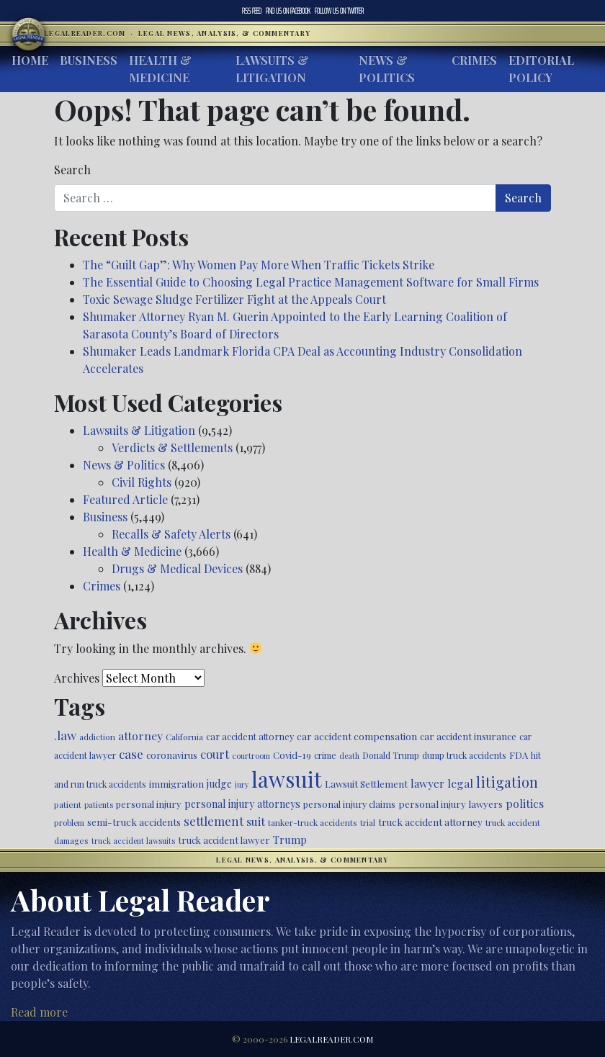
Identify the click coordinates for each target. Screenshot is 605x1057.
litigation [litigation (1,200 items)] (507, 782)
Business (88, 60)
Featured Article (125, 499)
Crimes (474, 60)
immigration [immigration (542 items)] (176, 784)
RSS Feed (251, 10)
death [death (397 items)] (349, 755)
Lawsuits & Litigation (272, 69)
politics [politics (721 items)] (525, 803)
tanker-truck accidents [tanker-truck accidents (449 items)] (312, 822)
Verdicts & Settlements (172, 447)
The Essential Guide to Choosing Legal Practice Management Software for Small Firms (311, 281)
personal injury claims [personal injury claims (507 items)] (349, 804)
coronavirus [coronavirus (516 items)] (171, 755)
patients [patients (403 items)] (98, 804)
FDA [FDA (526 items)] (518, 755)
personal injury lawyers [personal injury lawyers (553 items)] (450, 803)
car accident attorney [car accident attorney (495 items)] (250, 736)
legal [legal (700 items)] (460, 783)
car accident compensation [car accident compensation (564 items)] (357, 735)
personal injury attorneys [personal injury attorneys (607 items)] (242, 804)
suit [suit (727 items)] (255, 821)
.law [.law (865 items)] (65, 735)
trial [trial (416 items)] (367, 822)
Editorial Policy (541, 69)
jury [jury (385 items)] (241, 784)
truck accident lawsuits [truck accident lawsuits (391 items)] (133, 840)
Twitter (339, 10)
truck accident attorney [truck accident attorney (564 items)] (430, 821)
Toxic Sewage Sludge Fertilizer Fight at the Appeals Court (234, 299)
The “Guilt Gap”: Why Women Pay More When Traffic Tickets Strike (258, 264)
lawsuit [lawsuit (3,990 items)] (286, 779)
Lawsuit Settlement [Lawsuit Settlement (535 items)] (366, 784)
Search (72, 169)
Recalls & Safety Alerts (171, 533)
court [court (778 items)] (214, 754)
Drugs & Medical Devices (177, 568)
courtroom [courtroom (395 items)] (251, 755)
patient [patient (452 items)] (67, 804)
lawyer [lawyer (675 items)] (427, 783)
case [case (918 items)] (131, 753)
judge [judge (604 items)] (219, 784)
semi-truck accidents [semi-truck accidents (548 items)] (134, 821)
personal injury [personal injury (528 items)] (149, 804)
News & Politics (387, 69)
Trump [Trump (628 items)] (290, 839)
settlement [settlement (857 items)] (213, 821)
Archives (76, 677)
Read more (39, 1012)
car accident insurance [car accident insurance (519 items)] (468, 736)
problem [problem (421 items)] (69, 822)
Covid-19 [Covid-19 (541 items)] (292, 755)
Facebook (288, 10)
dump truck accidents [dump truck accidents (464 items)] (464, 755)
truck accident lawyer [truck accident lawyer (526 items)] (224, 840)
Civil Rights (141, 482)
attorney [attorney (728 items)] (140, 735)
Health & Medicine (160, 69)
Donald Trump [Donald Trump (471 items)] (390, 755)
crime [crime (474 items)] (325, 755)
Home (30, 60)
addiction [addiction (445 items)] (97, 736)
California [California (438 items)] (184, 736)
